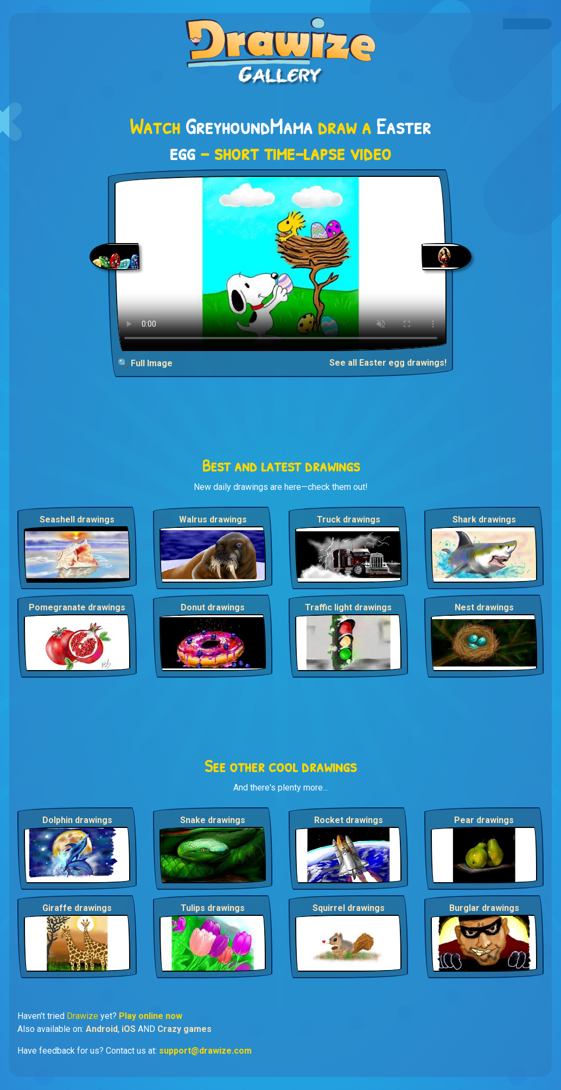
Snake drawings (212, 820)
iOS (129, 1029)
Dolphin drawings (77, 820)
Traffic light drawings (348, 607)
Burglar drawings (484, 908)
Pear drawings (484, 820)
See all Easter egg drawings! (388, 363)
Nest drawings (484, 607)
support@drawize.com (205, 1051)
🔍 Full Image (145, 363)
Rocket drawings (348, 820)
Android (102, 1029)
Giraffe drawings (77, 908)
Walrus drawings (213, 519)
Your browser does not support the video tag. (280, 263)
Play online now (150, 1016)
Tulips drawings (213, 908)
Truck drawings (348, 519)
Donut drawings (213, 607)
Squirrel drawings (349, 908)
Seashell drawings (77, 519)
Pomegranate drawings (77, 607)
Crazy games (184, 1029)
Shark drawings (484, 519)
